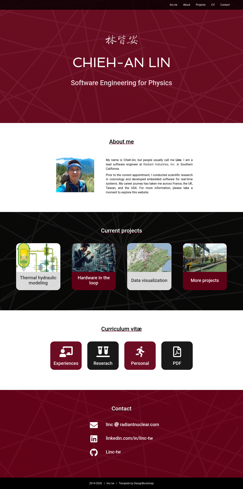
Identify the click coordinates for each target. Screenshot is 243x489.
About (186, 4)
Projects (201, 4)
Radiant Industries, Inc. (159, 164)
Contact (225, 4)
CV (213, 4)
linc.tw (174, 4)
